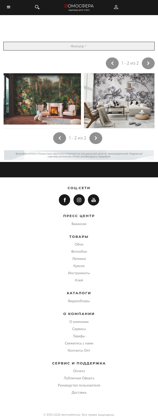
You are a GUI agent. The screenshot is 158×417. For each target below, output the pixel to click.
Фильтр (79, 46)
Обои (79, 244)
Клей (79, 280)
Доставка (79, 392)
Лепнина (79, 259)
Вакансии (79, 224)
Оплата (79, 371)
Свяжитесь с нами (79, 343)
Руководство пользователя (79, 385)
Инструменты (79, 273)
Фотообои (79, 251)
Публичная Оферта (79, 378)
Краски (79, 266)
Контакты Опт (79, 350)
